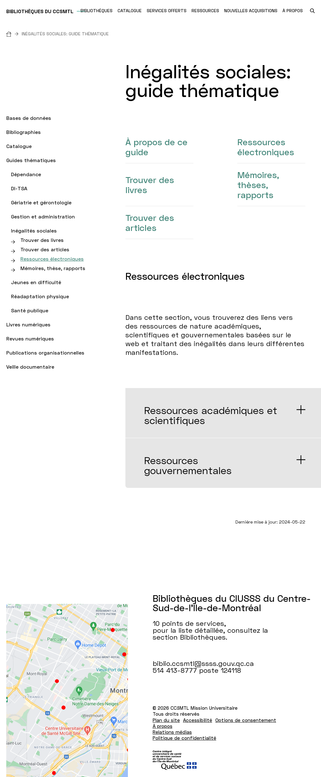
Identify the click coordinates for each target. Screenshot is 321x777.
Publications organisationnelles (45, 352)
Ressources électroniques (52, 259)
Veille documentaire (30, 367)
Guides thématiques (31, 160)
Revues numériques (30, 338)
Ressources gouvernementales (188, 465)
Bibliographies (23, 132)
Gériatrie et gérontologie (41, 202)
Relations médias (172, 732)
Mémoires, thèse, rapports (52, 268)
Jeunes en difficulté (36, 282)
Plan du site (166, 720)
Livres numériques (28, 324)
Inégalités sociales (34, 230)
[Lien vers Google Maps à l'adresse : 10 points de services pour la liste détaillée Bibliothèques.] (67, 690)
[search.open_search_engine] (312, 10)
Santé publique (29, 310)
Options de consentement (245, 720)
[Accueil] (14, 34)
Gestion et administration (43, 216)
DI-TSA (19, 188)
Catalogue (19, 146)
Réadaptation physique (40, 296)
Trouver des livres (42, 240)
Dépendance (26, 174)
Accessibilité (197, 720)
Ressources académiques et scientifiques (210, 415)
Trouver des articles (44, 249)
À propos (162, 726)
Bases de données (28, 118)
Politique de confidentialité (184, 738)
